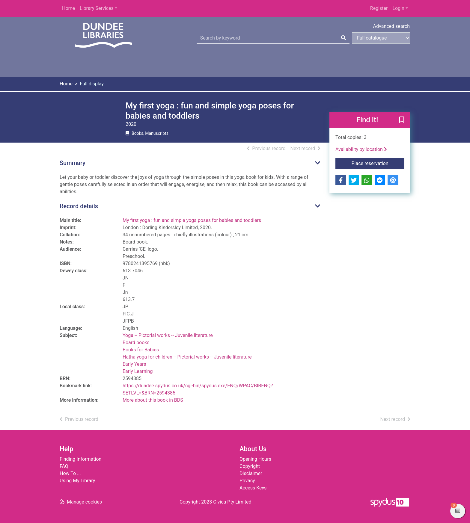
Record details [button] (79, 206)
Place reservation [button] (378, 163)
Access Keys (252, 488)
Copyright (249, 466)
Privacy (247, 480)
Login (398, 8)
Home (68, 8)
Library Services (97, 8)
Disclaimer (250, 473)
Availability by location (361, 149)
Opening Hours (255, 459)
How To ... (70, 473)
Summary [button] (72, 163)
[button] (401, 120)
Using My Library (77, 480)
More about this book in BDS (153, 400)
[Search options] (381, 38)
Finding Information (80, 459)
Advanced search (391, 26)
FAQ (64, 466)
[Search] (344, 38)
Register (379, 8)
